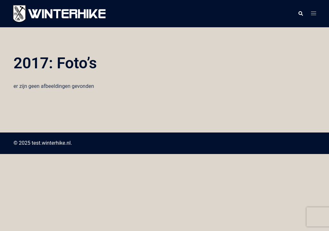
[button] (300, 13)
